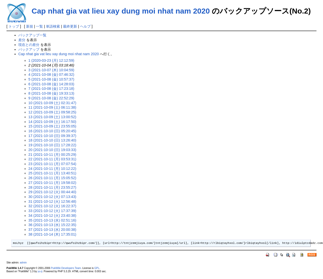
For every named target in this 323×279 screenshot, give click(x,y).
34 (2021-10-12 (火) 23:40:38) (52, 216)
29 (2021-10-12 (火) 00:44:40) (52, 192)
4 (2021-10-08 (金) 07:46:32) (51, 75)
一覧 (39, 26)
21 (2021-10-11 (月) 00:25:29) (52, 155)
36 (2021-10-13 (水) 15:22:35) (52, 225)
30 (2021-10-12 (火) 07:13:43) (52, 197)
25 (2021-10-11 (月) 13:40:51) (52, 173)
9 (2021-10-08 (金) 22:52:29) (51, 98)
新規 (29, 26)
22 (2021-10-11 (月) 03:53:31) (52, 159)
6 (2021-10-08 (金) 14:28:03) (51, 84)
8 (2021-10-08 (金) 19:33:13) (51, 93)
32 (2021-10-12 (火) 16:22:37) (52, 206)
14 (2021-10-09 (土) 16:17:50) (52, 122)
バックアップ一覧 (32, 35)
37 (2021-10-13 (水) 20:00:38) (52, 230)
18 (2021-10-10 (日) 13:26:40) (52, 140)
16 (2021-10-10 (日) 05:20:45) (52, 131)
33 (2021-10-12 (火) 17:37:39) (52, 211)
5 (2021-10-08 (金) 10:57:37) (51, 79)
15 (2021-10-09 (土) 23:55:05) (52, 126)
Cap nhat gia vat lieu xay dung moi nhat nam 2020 (121, 11)
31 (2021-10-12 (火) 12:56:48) (52, 201)
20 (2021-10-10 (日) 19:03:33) (52, 150)
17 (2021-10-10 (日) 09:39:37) (52, 136)
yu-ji (40, 271)
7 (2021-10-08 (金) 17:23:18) (51, 89)
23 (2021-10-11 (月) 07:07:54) (52, 164)
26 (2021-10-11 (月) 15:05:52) (52, 178)
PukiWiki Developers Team (66, 268)
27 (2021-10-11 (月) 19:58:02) (52, 183)
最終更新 (70, 26)
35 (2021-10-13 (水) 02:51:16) (52, 220)
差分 (21, 40)
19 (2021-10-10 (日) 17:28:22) (52, 145)
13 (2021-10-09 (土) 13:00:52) (52, 117)
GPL (96, 268)
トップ (14, 26)
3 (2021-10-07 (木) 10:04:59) (51, 70)
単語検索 (53, 26)
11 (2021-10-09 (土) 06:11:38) (52, 107)
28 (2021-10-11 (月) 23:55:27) (52, 187)
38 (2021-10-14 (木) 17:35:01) (52, 234)
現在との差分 (28, 45)
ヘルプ (85, 26)
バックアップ (28, 49)
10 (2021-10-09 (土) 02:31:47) (52, 103)
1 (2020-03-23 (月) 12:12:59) (51, 60)
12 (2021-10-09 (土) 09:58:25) (52, 112)
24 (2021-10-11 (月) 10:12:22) (52, 169)
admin (23, 262)
